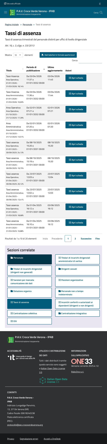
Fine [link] (97, 238)
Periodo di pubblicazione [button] (33, 68)
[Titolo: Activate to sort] (15, 68)
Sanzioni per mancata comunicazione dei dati (22, 281)
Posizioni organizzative (71, 280)
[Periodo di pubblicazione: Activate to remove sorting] (36, 68)
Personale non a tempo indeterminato (71, 292)
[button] (100, 3)
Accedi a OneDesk (52, 438)
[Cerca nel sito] (101, 12)
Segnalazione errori (29, 438)
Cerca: (75, 60)
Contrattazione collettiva (24, 313)
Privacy (10, 438)
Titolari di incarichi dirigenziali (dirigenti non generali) (26, 270)
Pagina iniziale (12, 24)
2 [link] (75, 238)
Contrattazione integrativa (73, 313)
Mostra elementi (19, 55)
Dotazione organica (21, 291)
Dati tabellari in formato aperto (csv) (58, 54)
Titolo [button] (9, 70)
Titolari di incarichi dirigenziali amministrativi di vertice (74, 259)
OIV (14, 321)
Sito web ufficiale (12, 3)
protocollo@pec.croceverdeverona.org (25, 424)
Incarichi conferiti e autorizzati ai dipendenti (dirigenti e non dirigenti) (76, 304)
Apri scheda (76, 78)
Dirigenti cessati (68, 269)
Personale (27, 24)
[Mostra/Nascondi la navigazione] (5, 12)
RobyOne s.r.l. (77, 371)
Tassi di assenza (22, 302)
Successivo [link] (86, 238)
